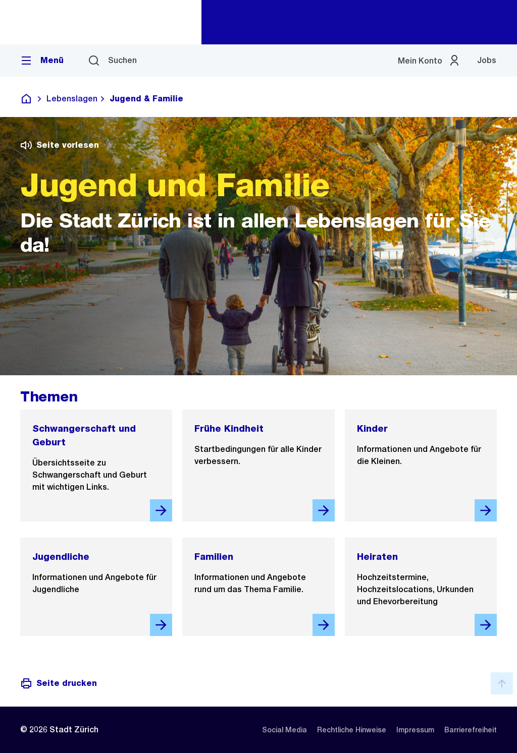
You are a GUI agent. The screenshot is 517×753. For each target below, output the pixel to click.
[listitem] (284, 730)
